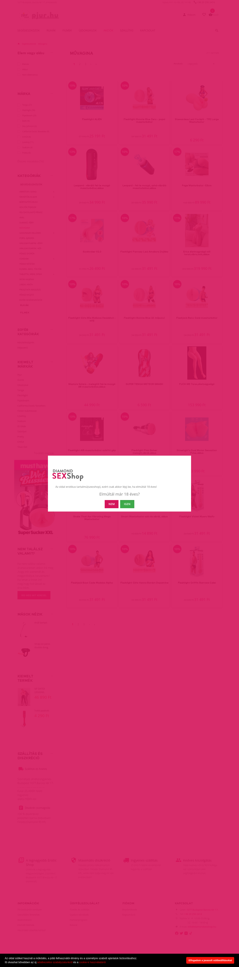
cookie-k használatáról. (92, 962)
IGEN (127, 504)
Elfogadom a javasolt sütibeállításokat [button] (210, 960)
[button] (107, 962)
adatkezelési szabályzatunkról (55, 962)
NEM (112, 504)
